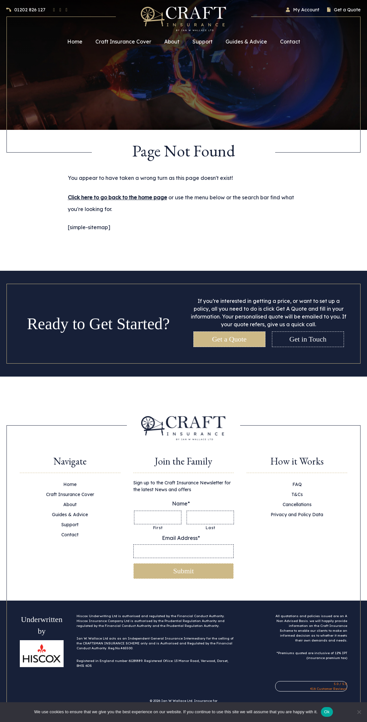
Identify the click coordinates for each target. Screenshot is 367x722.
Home (74, 41)
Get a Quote (229, 339)
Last (210, 527)
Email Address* (183, 538)
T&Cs (297, 494)
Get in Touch (307, 339)
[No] (359, 712)
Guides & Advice (246, 41)
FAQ (297, 484)
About (171, 41)
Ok (327, 711)
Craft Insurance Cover (123, 41)
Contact (290, 41)
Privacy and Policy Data (297, 514)
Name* (183, 503)
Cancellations (297, 504)
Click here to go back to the (117, 197)
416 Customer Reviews (328, 688)
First (158, 527)
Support (202, 41)
